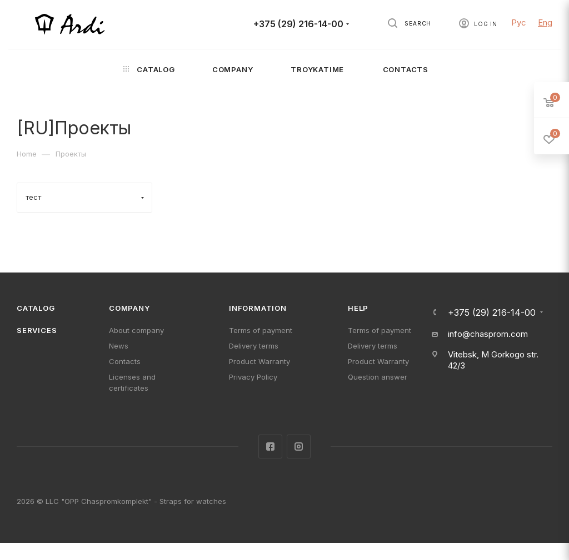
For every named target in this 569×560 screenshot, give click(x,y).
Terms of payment (260, 330)
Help (358, 308)
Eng (545, 22)
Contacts (125, 361)
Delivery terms (253, 345)
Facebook (270, 446)
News (118, 345)
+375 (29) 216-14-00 (298, 24)
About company (136, 330)
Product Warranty (259, 361)
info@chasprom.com (488, 334)
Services (37, 330)
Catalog (36, 308)
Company (129, 308)
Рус (518, 22)
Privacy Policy (253, 376)
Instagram (299, 446)
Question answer (377, 376)
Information (258, 308)
